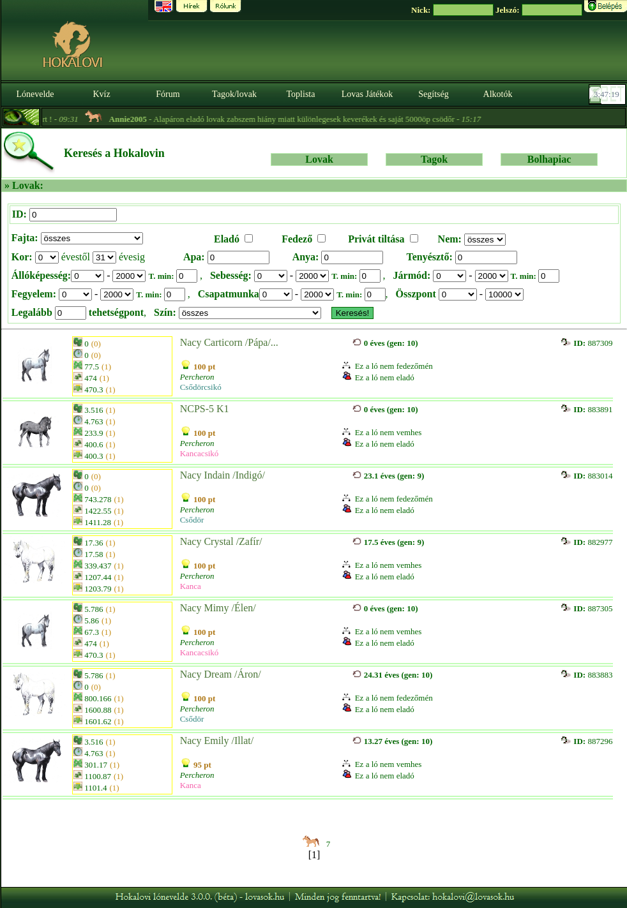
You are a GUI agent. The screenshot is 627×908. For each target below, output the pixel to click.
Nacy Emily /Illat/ (217, 740)
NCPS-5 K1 (204, 408)
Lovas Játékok (367, 94)
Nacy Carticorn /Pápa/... (229, 342)
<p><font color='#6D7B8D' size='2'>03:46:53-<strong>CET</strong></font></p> (608, 94)
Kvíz (101, 94)
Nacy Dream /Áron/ (220, 674)
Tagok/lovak (234, 94)
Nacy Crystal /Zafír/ (221, 541)
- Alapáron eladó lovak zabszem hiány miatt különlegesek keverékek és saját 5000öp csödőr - (304, 119)
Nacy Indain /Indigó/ (222, 475)
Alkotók (498, 94)
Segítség (433, 94)
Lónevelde (35, 94)
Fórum (167, 94)
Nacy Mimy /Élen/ (218, 607)
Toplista (301, 94)
